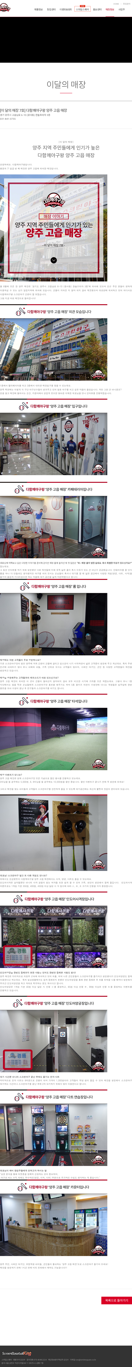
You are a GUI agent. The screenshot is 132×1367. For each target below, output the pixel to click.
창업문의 (126, 4)
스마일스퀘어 (82, 9)
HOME (116, 4)
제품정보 (38, 9)
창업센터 (51, 9)
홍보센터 (97, 9)
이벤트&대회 (66, 9)
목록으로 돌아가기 (116, 1300)
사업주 (121, 9)
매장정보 (110, 9)
